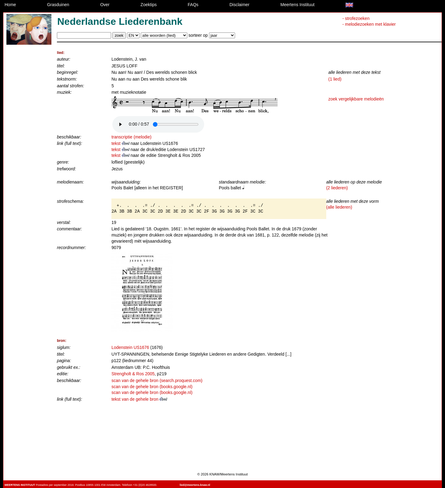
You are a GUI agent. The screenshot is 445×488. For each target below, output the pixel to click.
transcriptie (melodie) (131, 136)
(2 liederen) (337, 187)
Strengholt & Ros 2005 (133, 373)
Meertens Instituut (297, 4)
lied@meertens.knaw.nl (195, 484)
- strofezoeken (356, 18)
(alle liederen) (339, 207)
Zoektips (148, 4)
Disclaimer (239, 4)
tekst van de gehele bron (139, 399)
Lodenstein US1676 (130, 347)
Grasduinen (58, 4)
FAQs (193, 4)
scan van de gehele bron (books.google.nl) (152, 386)
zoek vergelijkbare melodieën (356, 98)
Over (104, 4)
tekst (120, 143)
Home (10, 4)
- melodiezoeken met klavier (369, 24)
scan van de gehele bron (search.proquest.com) (156, 380)
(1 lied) (335, 79)
